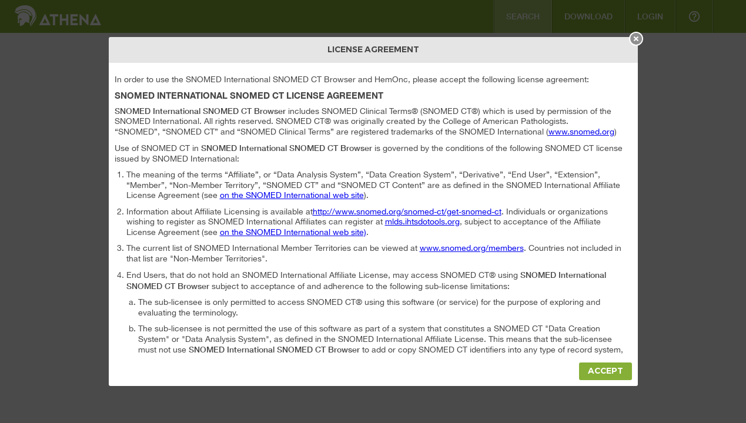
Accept (605, 371)
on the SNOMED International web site (292, 195)
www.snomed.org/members (472, 248)
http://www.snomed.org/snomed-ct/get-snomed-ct (407, 211)
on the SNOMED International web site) (293, 232)
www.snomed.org (581, 131)
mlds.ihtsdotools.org (422, 221)
